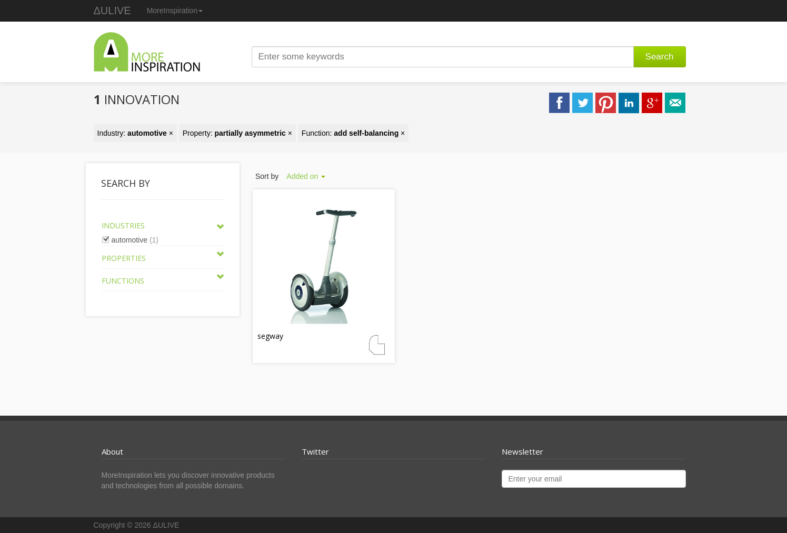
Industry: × (135, 133)
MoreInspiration (175, 10)
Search (659, 57)
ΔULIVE (112, 10)
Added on (305, 176)
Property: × (237, 133)
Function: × (353, 133)
